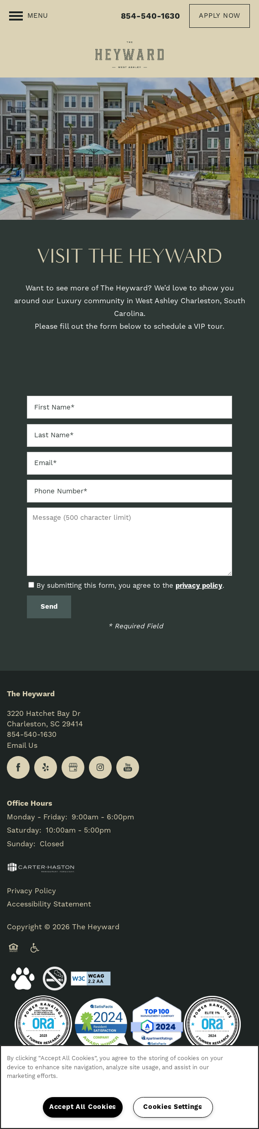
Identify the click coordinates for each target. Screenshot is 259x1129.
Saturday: (24, 830)
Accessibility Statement (49, 904)
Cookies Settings (172, 1107)
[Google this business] (73, 767)
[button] (219, 16)
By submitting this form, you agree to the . (130, 585)
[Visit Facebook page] (18, 767)
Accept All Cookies (82, 1107)
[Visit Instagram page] (100, 767)
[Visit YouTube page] (127, 767)
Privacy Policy (31, 891)
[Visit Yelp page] (45, 767)
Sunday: (21, 844)
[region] (129, 1087)
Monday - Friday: (37, 817)
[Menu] (28, 16)
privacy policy (199, 585)
